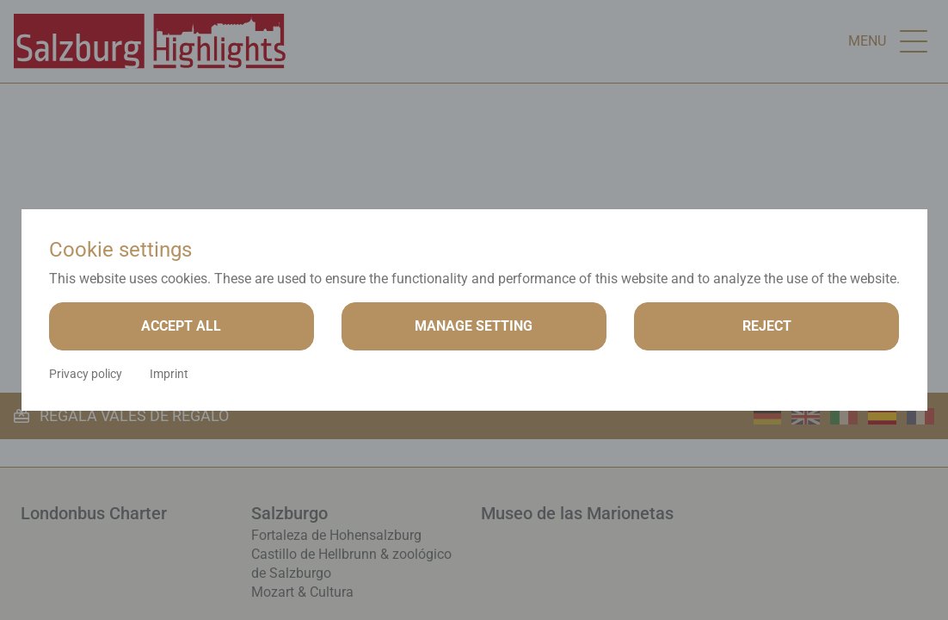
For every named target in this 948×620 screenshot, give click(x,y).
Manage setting (473, 326)
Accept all (181, 326)
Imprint (169, 374)
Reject (766, 326)
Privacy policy (85, 374)
